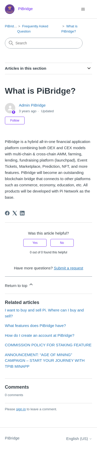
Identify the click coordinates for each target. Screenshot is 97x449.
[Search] (43, 43)
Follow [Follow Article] (14, 120)
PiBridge (11, 26)
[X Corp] (14, 213)
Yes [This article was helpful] (35, 243)
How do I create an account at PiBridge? (39, 335)
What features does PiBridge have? (35, 325)
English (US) (79, 438)
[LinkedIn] (22, 213)
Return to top (19, 285)
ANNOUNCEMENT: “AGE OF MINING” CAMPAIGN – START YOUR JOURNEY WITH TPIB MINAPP (45, 360)
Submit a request (68, 268)
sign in (21, 409)
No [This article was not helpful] (62, 243)
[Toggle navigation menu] (83, 9)
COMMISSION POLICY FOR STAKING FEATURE (48, 345)
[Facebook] (7, 213)
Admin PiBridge (32, 105)
